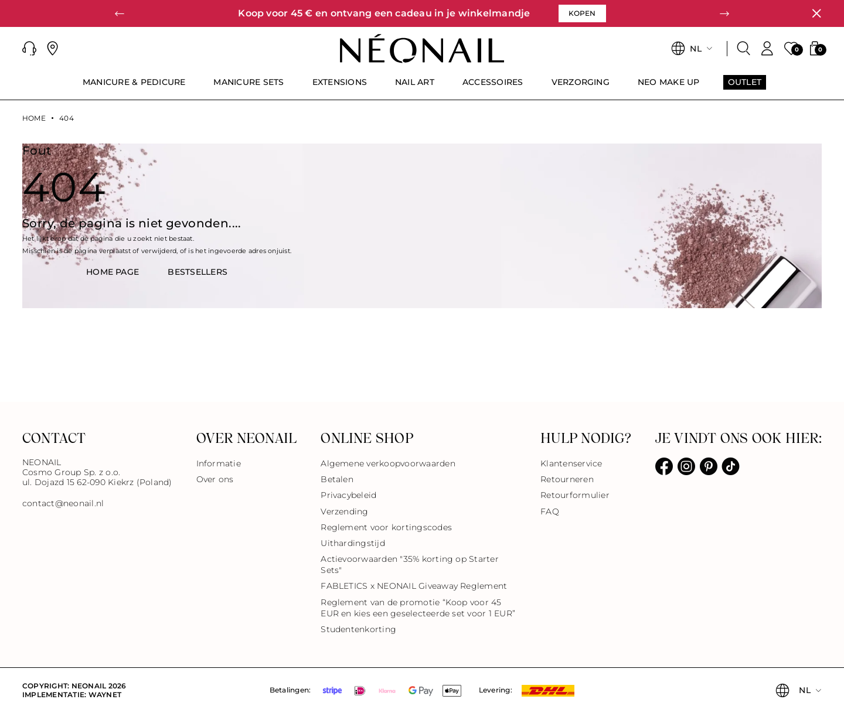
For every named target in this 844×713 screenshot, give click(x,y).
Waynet (105, 694)
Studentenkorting (358, 629)
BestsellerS (197, 272)
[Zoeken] (744, 49)
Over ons (215, 479)
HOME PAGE (112, 272)
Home (34, 118)
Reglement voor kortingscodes (386, 527)
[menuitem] (134, 87)
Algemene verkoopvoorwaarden (388, 463)
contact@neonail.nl (63, 504)
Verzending (344, 511)
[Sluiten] (816, 13)
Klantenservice (571, 463)
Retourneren (567, 479)
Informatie (218, 463)
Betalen (337, 479)
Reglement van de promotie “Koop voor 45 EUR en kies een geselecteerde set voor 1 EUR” (418, 608)
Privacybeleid (348, 495)
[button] (119, 13)
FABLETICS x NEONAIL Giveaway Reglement (414, 586)
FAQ (549, 511)
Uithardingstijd (353, 543)
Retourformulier (575, 495)
